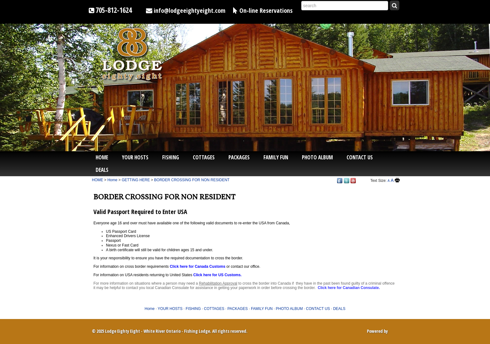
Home (102, 157)
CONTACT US (360, 157)
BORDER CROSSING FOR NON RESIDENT (191, 180)
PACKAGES (239, 157)
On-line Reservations (265, 10)
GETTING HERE (136, 180)
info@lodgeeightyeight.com (189, 10)
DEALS (102, 169)
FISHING (170, 157)
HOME (97, 180)
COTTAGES (204, 157)
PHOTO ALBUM (317, 157)
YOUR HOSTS (135, 157)
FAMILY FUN (275, 157)
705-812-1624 (114, 10)
